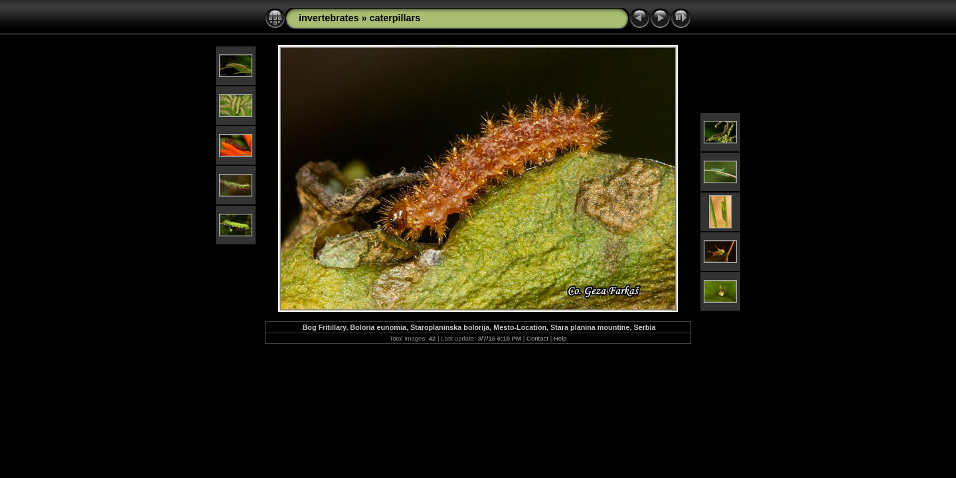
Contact (537, 338)
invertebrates (328, 18)
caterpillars (394, 18)
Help (560, 338)
